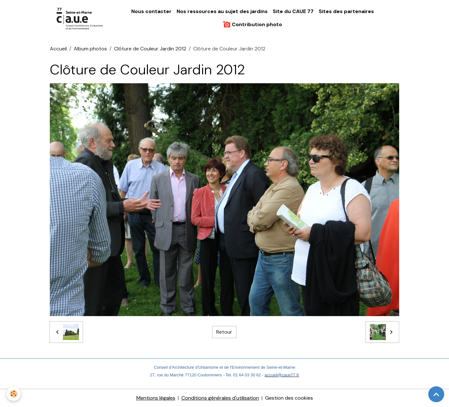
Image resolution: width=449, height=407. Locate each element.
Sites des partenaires (346, 11)
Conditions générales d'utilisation (220, 398)
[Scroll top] (436, 394)
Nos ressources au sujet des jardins (222, 11)
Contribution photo (252, 24)
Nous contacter (151, 11)
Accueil (58, 48)
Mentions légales (155, 398)
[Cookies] (13, 394)
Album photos (90, 48)
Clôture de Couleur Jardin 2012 (150, 48)
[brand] (80, 18)
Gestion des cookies (289, 398)
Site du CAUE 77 (293, 11)
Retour (224, 332)
